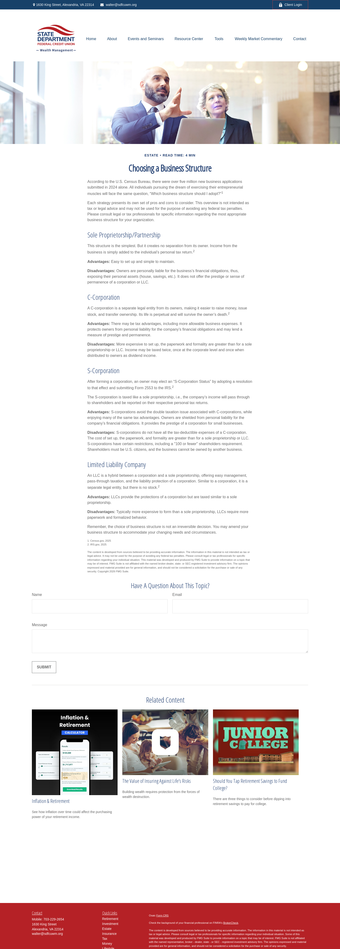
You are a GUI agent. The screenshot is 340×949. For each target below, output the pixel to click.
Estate (107, 929)
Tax (104, 939)
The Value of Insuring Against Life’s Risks (156, 780)
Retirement (110, 919)
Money (107, 943)
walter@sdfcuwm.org (118, 5)
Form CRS (162, 915)
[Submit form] (44, 667)
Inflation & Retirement (50, 800)
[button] (91, 39)
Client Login (290, 5)
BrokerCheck (230, 922)
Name (37, 595)
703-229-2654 (53, 919)
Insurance (109, 934)
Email (177, 595)
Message (39, 625)
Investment (110, 924)
